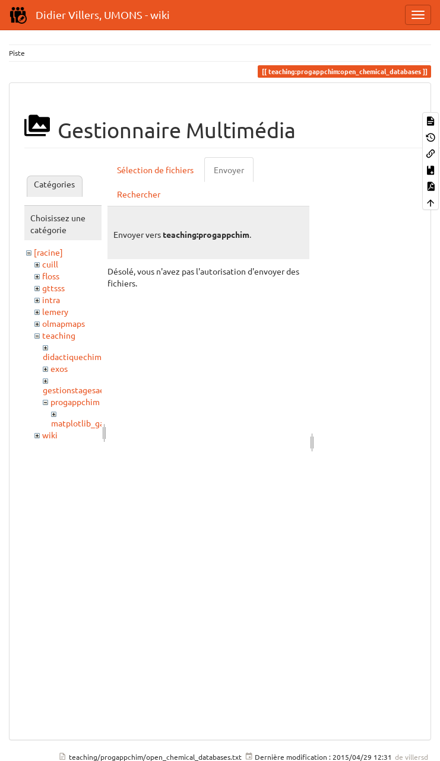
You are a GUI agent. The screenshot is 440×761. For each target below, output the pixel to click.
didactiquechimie (76, 356)
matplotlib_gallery (86, 423)
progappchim (75, 401)
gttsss (53, 287)
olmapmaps (63, 323)
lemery (55, 311)
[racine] (48, 252)
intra (51, 299)
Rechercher (138, 194)
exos (59, 368)
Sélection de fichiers (155, 169)
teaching (58, 335)
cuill (50, 264)
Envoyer (229, 169)
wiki (50, 434)
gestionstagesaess (77, 389)
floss (50, 275)
